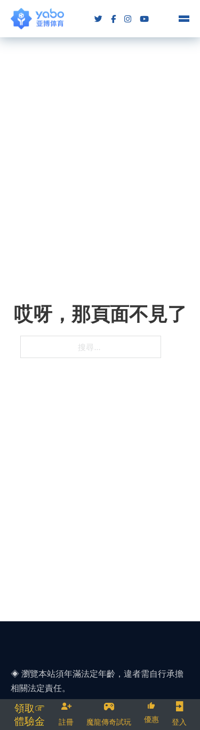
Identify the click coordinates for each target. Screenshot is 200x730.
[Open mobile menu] (184, 18)
